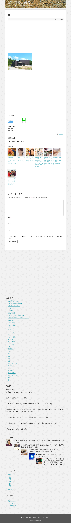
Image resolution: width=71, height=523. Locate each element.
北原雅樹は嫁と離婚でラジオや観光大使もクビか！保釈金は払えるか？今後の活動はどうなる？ (11, 182)
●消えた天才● (12, 313)
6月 (10, 478)
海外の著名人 (12, 373)
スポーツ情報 (12, 337)
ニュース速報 (12, 342)
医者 (9, 358)
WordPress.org (12, 505)
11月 (10, 476)
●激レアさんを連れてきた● (16, 315)
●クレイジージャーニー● (15, 308)
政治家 (10, 365)
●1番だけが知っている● (15, 303)
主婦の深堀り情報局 (19, 2)
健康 (9, 356)
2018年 (10, 489)
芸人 (9, 380)
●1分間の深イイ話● (13, 301)
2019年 (10, 474)
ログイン (10, 498)
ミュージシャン (12, 344)
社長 (9, 377)
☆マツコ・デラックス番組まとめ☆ (18, 318)
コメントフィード (13, 503)
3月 (10, 483)
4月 (10, 481)
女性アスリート (12, 363)
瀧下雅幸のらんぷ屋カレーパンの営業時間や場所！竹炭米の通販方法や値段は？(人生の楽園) (48, 161)
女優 (9, 361)
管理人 (36, 517)
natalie (61, 134)
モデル (10, 346)
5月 (10, 479)
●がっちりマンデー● (14, 306)
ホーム (22, 517)
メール (10, 224)
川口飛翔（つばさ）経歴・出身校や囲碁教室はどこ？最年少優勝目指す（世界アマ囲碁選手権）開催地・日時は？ (39, 162)
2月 (10, 485)
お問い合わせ (29, 517)
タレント (10, 339)
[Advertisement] (36, 37)
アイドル (10, 327)
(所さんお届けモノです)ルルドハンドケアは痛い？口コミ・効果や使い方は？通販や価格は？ (57, 161)
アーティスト (12, 332)
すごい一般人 (12, 325)
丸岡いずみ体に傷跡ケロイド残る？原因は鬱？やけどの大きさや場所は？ (21, 160)
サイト (10, 230)
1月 (10, 486)
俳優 (9, 351)
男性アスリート (12, 375)
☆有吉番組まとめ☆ (13, 320)
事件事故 (10, 349)
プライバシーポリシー (44, 517)
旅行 (9, 368)
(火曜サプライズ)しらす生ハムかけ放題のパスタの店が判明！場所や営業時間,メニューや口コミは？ (12, 161)
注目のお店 (11, 370)
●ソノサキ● (11, 310)
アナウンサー (12, 330)
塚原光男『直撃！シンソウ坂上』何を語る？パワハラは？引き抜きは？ (30, 159)
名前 (9, 218)
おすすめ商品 (12, 322)
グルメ (10, 334)
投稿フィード (12, 501)
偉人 (9, 353)
